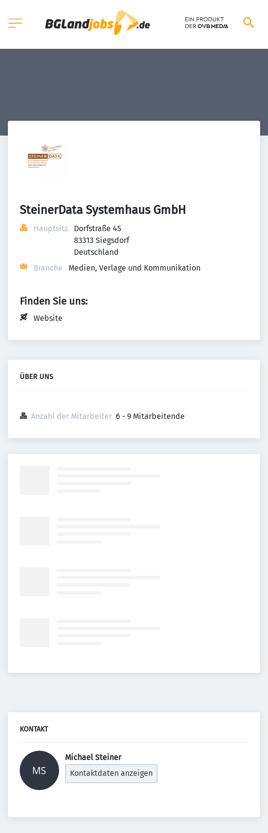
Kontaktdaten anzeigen (111, 773)
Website (48, 318)
